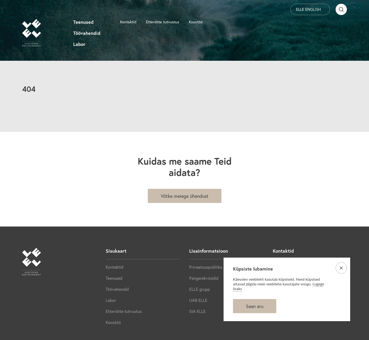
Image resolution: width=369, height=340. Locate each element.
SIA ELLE (197, 311)
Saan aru (254, 306)
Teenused (83, 22)
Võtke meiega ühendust (185, 196)
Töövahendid (86, 33)
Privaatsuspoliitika (205, 267)
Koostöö (196, 21)
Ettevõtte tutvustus (162, 21)
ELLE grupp (199, 289)
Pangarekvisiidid (203, 278)
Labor (79, 44)
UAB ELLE (198, 300)
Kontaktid (128, 21)
